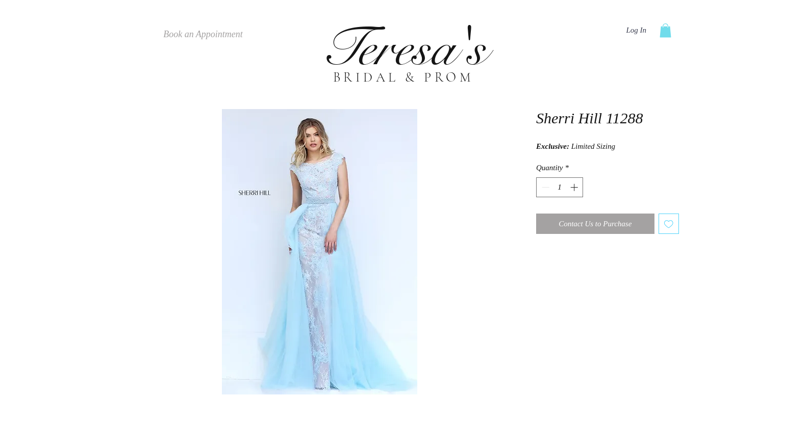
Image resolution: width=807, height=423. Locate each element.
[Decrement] (544, 187)
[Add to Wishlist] (669, 224)
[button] (665, 30)
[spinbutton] (559, 187)
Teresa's (403, 48)
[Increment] (575, 187)
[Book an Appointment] (203, 34)
